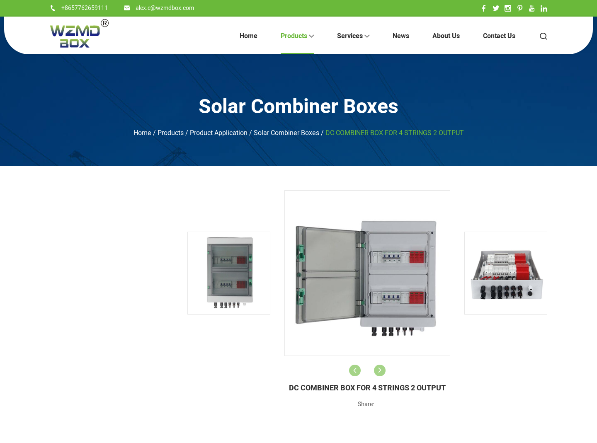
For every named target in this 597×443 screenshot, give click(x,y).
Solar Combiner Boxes (298, 106)
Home (248, 36)
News (401, 36)
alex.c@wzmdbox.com (165, 8)
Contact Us (499, 36)
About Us (446, 36)
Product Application (219, 133)
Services (353, 36)
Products (297, 36)
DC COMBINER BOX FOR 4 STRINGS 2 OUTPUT (394, 133)
